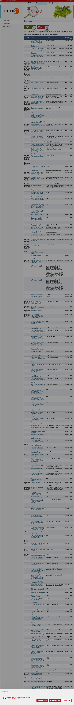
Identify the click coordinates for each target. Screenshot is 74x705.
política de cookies (15, 698)
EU (70, 694)
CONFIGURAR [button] (66, 700)
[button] (42, 700)
